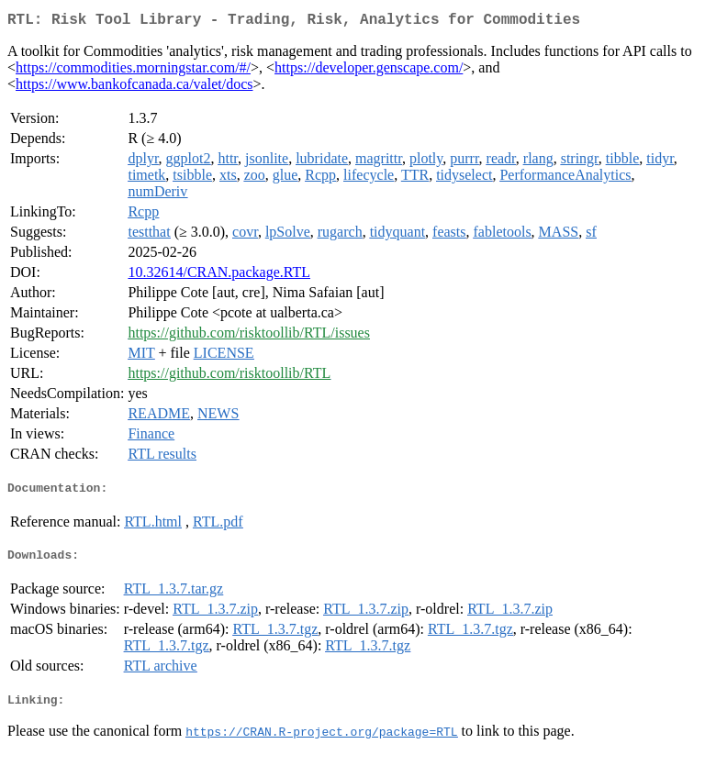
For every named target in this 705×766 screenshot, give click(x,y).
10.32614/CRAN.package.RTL (219, 275)
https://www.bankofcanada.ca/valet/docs (134, 87)
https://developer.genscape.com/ (368, 71)
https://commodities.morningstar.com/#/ (133, 71)
